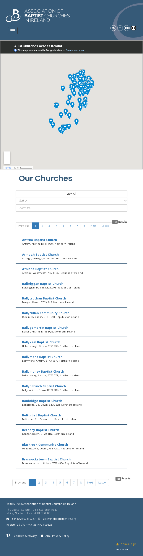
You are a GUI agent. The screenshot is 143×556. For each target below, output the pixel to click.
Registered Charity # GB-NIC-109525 (29, 524)
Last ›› (105, 226)
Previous (23, 226)
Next (93, 226)
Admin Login (126, 544)
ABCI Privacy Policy (55, 536)
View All (71, 193)
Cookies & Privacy (21, 536)
